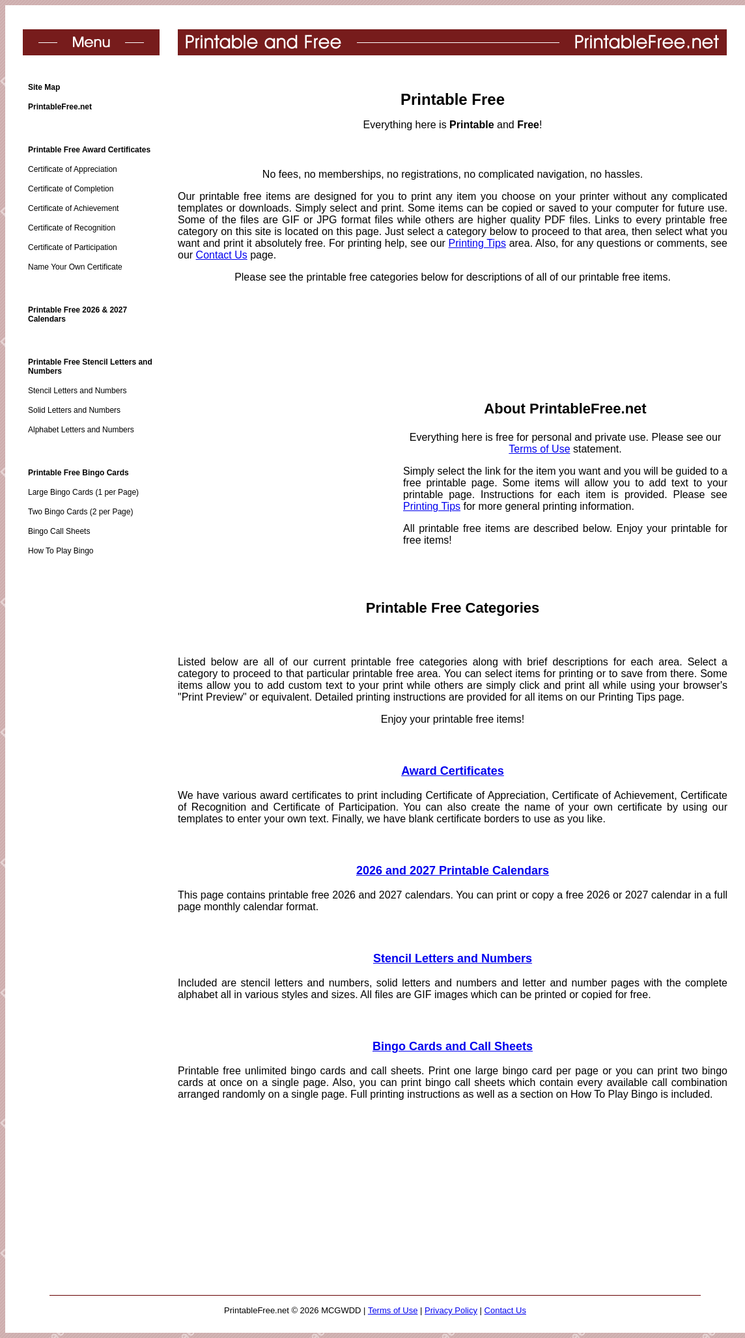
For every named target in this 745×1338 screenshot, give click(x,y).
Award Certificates (452, 770)
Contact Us (221, 254)
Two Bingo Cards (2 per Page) (80, 511)
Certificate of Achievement (73, 208)
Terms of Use (539, 448)
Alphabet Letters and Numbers (81, 429)
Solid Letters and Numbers (74, 410)
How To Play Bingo (61, 550)
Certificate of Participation (72, 247)
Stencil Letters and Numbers (77, 390)
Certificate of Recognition (71, 227)
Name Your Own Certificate (75, 267)
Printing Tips (477, 243)
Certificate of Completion (70, 188)
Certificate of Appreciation (72, 169)
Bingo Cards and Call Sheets (452, 1046)
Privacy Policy (451, 1310)
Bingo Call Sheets (59, 531)
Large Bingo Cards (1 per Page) (83, 492)
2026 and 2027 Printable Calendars (452, 870)
